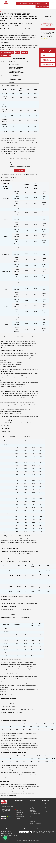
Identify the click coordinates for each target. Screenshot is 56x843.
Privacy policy (51, 831)
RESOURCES (40, 3)
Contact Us (44, 831)
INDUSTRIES (32, 3)
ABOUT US (19, 3)
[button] (19, 170)
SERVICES (25, 3)
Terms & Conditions (37, 832)
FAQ (41, 6)
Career (39, 831)
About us (35, 831)
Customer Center (47, 832)
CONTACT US (46, 6)
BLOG (37, 6)
